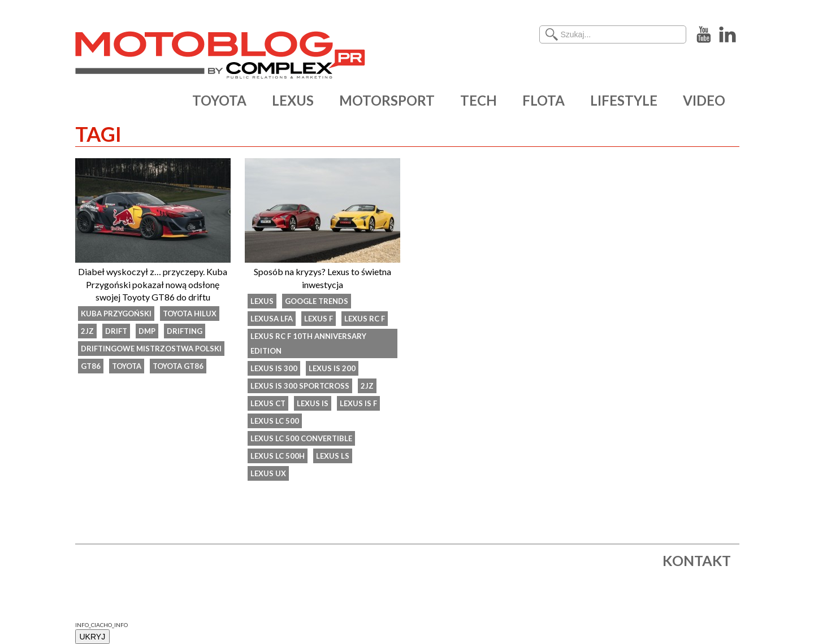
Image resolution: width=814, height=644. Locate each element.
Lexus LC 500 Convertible (301, 438)
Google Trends (316, 301)
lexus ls (332, 455)
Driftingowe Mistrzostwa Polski (151, 348)
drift (116, 331)
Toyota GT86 (178, 366)
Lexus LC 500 (274, 420)
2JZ (87, 331)
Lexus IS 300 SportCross (299, 385)
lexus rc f (364, 318)
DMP (146, 331)
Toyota (126, 366)
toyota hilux (190, 313)
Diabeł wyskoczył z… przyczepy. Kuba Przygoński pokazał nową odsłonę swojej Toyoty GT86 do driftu (152, 284)
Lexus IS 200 (332, 368)
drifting (184, 331)
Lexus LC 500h (277, 455)
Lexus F (318, 318)
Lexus (262, 301)
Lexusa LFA (271, 318)
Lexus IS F (358, 403)
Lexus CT (267, 403)
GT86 (91, 366)
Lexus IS (312, 403)
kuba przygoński (116, 313)
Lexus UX (268, 473)
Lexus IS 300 (273, 368)
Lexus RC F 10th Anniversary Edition (308, 343)
